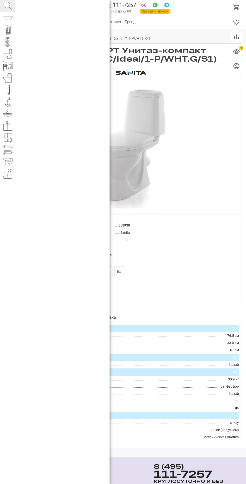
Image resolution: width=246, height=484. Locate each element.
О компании (49, 22)
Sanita (125, 232)
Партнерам (73, 22)
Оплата (93, 22)
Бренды (131, 22)
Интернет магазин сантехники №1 (70, 7)
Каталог (27, 22)
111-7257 (116, 5)
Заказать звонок (155, 11)
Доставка (112, 22)
